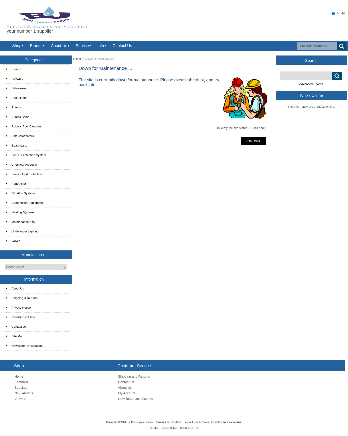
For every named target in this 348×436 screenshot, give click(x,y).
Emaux (13, 69)
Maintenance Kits (20, 222)
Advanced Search (311, 84)
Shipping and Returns (134, 376)
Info (100, 46)
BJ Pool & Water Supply (140, 422)
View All (20, 398)
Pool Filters (16, 97)
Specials (21, 387)
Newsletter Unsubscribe (25, 345)
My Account (126, 393)
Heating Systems (20, 212)
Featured (21, 382)
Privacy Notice (18, 307)
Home (77, 58)
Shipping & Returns (22, 298)
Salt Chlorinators (20, 136)
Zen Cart (176, 422)
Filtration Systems (21, 193)
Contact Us (122, 46)
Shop (16, 46)
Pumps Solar (17, 117)
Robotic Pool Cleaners (24, 126)
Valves (13, 241)
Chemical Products (21, 164)
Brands (36, 46)
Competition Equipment (24, 202)
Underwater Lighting (22, 231)
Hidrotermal (16, 88)
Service (82, 46)
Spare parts (16, 145)
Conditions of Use (20, 317)
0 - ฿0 (338, 13)
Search (311, 60)
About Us (59, 46)
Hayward (15, 78)
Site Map (15, 336)
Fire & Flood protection (24, 174)
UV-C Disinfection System (26, 155)
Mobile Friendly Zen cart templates (202, 422)
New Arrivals (24, 393)
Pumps (13, 107)
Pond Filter (16, 183)
